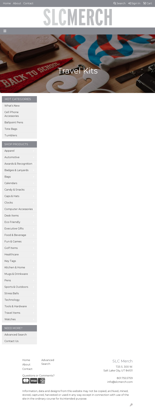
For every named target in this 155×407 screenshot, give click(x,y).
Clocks (8, 202)
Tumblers (10, 135)
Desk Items (11, 215)
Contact (28, 3)
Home (7, 3)
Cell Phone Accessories (11, 114)
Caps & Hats (11, 196)
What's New (12, 105)
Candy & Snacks (14, 189)
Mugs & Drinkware (16, 273)
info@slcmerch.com (120, 381)
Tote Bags (10, 128)
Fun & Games (12, 241)
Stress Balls (11, 293)
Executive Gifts (13, 228)
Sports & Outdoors (16, 286)
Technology (12, 299)
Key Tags (10, 260)
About (17, 3)
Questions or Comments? (38, 375)
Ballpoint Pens (13, 122)
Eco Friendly (12, 222)
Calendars (10, 183)
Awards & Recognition (18, 163)
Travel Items (12, 312)
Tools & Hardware (15, 306)
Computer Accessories (18, 209)
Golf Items (11, 248)
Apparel (9, 150)
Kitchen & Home (14, 267)
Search (119, 3)
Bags (7, 176)
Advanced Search (15, 334)
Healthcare (11, 254)
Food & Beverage (15, 235)
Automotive (11, 157)
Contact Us (11, 341)
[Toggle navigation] (5, 31)
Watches (10, 319)
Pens (7, 280)
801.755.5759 (125, 378)
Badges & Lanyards (16, 170)
